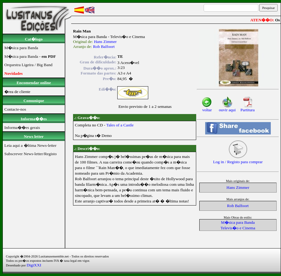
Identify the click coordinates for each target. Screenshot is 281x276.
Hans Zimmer (105, 41)
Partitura (247, 108)
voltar (206, 108)
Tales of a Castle (119, 125)
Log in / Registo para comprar (237, 160)
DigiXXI (34, 265)
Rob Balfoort (104, 46)
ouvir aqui (227, 108)
